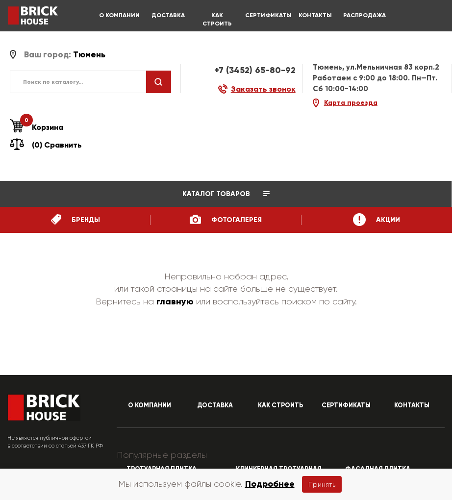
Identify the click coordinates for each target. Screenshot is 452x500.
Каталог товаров (226, 194)
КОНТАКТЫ (315, 15)
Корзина (36, 127)
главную (175, 301)
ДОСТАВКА (168, 15)
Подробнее (270, 483)
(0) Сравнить (46, 145)
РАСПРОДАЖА (364, 15)
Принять (321, 484)
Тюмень (89, 55)
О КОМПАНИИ (119, 15)
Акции (376, 219)
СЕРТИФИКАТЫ (266, 15)
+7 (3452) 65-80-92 (255, 70)
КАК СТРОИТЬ (217, 19)
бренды (75, 219)
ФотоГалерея (226, 219)
